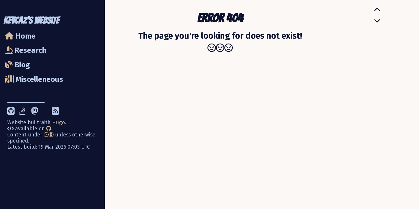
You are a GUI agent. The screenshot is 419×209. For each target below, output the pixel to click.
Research (25, 50)
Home (20, 36)
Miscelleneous (34, 79)
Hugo (58, 123)
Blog (17, 64)
